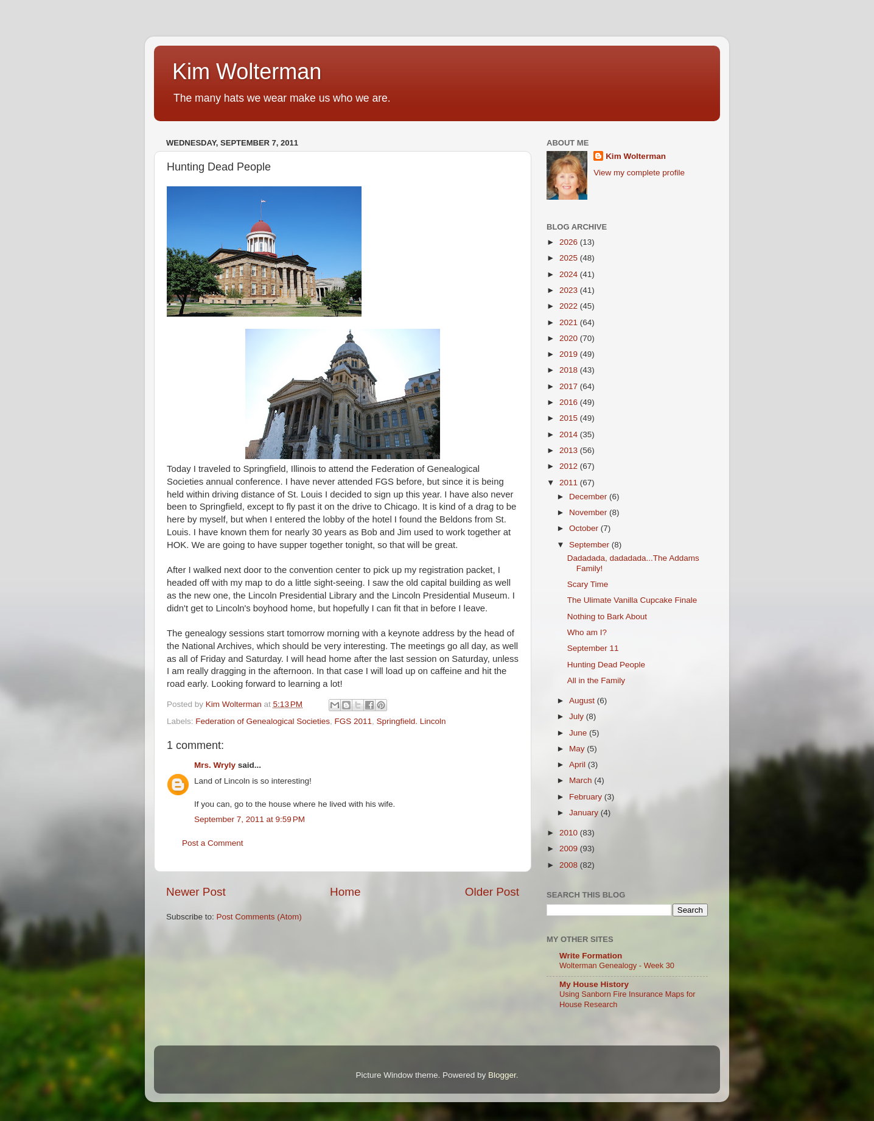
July (577, 716)
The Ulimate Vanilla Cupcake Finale (632, 600)
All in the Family (596, 680)
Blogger (502, 1075)
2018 (569, 369)
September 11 (593, 648)
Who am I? (587, 632)
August (583, 700)
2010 (569, 832)
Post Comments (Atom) (259, 916)
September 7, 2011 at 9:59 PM (249, 819)
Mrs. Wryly (215, 765)
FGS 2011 (353, 721)
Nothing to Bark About (607, 616)
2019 (569, 354)
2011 (569, 482)
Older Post (492, 891)
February (586, 796)
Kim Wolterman (246, 71)
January (585, 812)
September (590, 544)
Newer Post (196, 891)
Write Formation (590, 955)
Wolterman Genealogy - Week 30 (616, 965)
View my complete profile (639, 172)
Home (345, 891)
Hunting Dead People (606, 664)
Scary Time (588, 584)
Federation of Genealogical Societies (262, 721)
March (581, 780)
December (589, 496)
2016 (569, 402)
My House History (594, 984)
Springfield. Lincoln (411, 721)
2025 (569, 257)
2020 (569, 338)
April (578, 764)
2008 (569, 865)
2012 (569, 466)
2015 (569, 418)
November (589, 512)
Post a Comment (212, 843)
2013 (569, 450)
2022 (569, 306)
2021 (569, 322)
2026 (569, 242)
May (578, 748)
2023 (569, 290)
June (579, 732)
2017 (569, 386)
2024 (569, 274)
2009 (569, 848)
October (585, 528)
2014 (569, 434)
